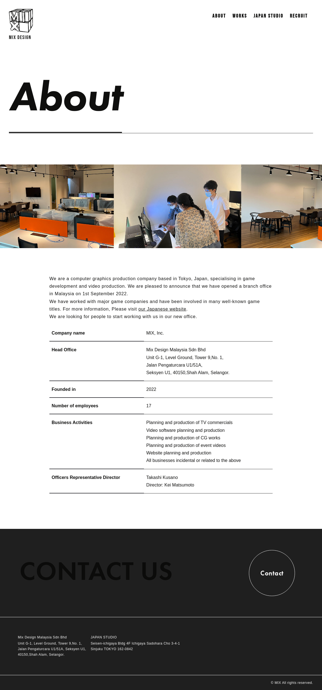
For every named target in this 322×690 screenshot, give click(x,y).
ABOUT (219, 16)
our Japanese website (162, 309)
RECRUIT (299, 16)
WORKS (239, 16)
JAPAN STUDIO (268, 16)
